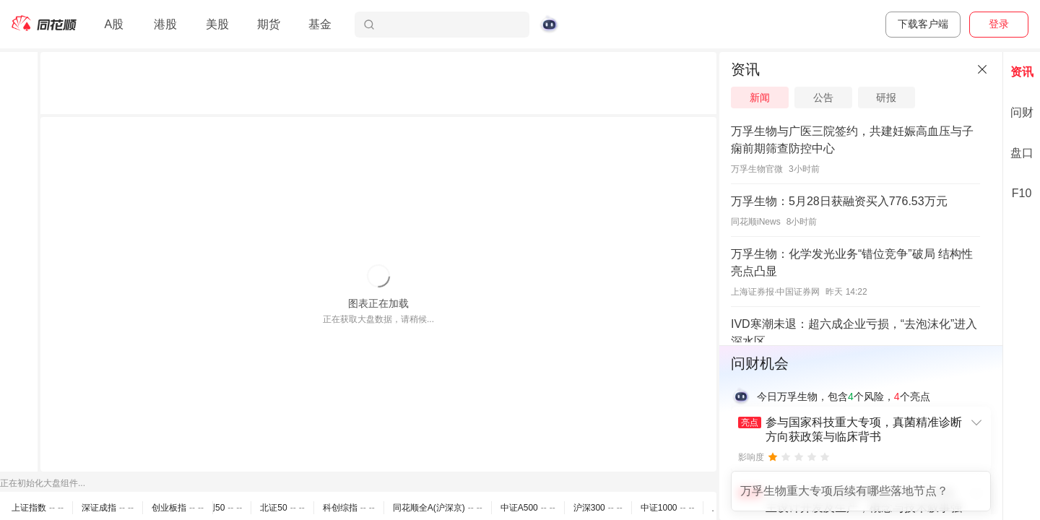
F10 (1022, 193)
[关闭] (982, 69)
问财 (1022, 112)
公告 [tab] (823, 97)
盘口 (1022, 153)
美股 (217, 24)
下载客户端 (923, 24)
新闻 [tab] (760, 97)
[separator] (717, 286)
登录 (999, 24)
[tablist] (860, 97)
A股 (114, 24)
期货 (268, 24)
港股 (165, 24)
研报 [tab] (886, 97)
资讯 (1022, 72)
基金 (320, 24)
